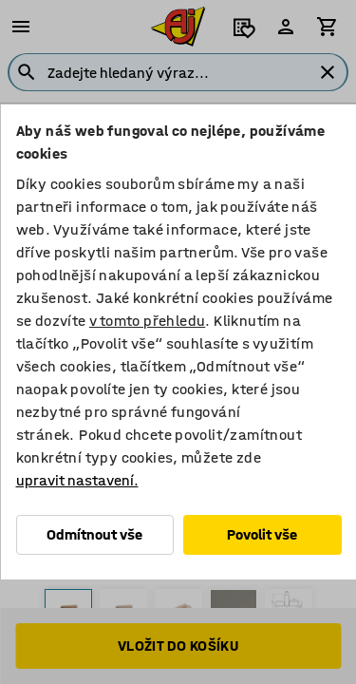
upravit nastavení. (76, 480)
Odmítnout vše (94, 534)
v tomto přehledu (146, 321)
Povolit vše (262, 534)
